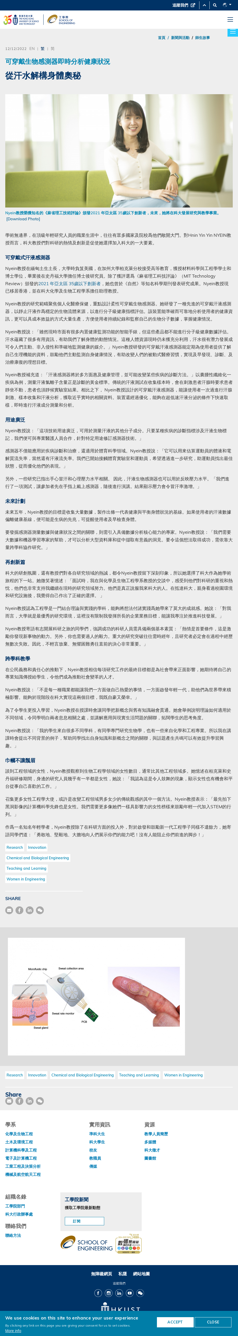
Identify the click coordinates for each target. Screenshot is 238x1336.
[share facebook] (19, 910)
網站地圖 (141, 1273)
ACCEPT (175, 1322)
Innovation (37, 847)
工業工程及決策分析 (23, 1166)
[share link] (30, 910)
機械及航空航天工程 (23, 1174)
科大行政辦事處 (19, 1214)
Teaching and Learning (26, 868)
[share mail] (9, 910)
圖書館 (150, 1158)
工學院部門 (15, 1206)
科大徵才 (152, 1150)
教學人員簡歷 (156, 1133)
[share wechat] (40, 910)
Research (15, 847)
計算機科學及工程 (21, 1150)
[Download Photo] (23, 218)
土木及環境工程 (19, 1141)
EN (32, 48)
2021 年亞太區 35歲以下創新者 (69, 283)
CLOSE (213, 1322)
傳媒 (93, 1166)
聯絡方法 (13, 1235)
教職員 (95, 1158)
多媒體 (150, 1141)
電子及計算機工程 (21, 1158)
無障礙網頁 (101, 1273)
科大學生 (97, 1141)
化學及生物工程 (19, 1133)
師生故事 (202, 37)
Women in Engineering (26, 879)
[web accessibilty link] (128, 1244)
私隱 (122, 1273)
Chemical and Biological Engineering (38, 858)
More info (13, 1330)
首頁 (161, 37)
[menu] (230, 19)
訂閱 (77, 1221)
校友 (93, 1150)
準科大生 (97, 1133)
